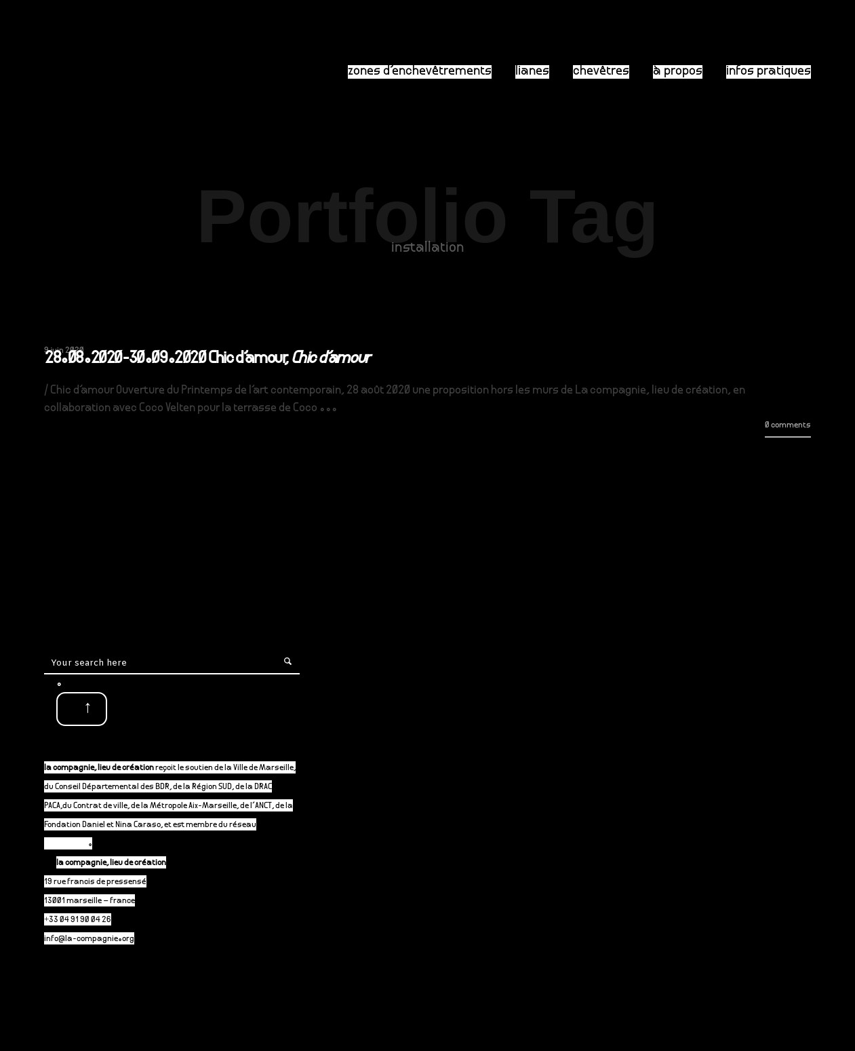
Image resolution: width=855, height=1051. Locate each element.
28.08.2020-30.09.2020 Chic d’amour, (207, 359)
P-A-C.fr (72, 844)
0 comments (788, 425)
